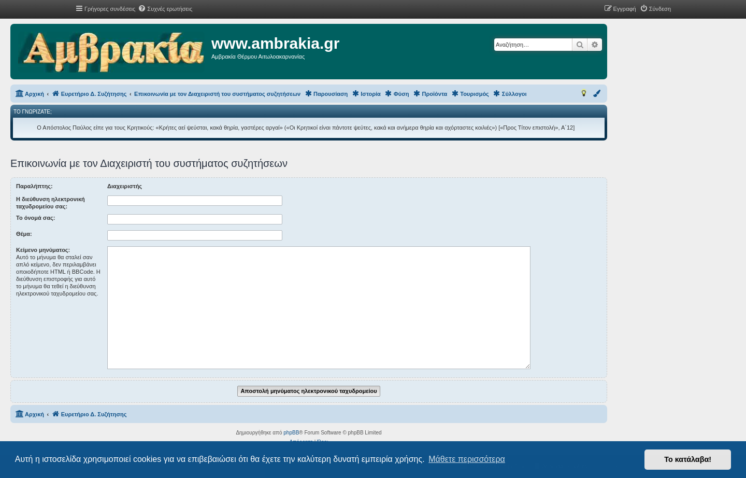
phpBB (291, 432)
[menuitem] (165, 9)
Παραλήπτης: (34, 186)
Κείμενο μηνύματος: (43, 250)
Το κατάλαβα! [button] (687, 459)
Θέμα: (24, 234)
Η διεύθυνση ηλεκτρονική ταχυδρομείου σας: (50, 202)
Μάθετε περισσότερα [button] (466, 459)
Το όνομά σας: (35, 218)
